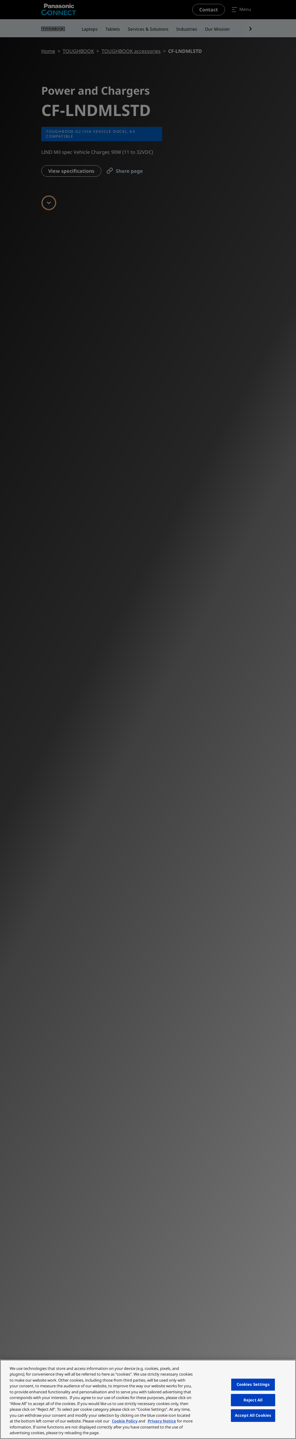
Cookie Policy (124, 1421)
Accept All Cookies (253, 1415)
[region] (148, 1399)
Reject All (253, 1400)
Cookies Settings (253, 1384)
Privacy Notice (162, 1421)
